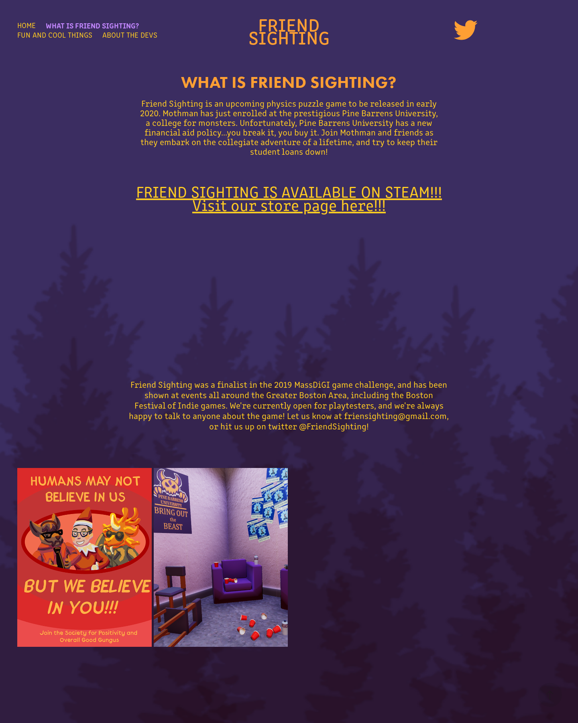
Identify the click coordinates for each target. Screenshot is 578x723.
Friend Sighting (289, 30)
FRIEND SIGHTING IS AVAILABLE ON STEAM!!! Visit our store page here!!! (289, 197)
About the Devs (129, 35)
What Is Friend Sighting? (92, 25)
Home (26, 25)
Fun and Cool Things (54, 35)
